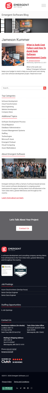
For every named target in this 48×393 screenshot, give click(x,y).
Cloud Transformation (9, 104)
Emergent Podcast (9, 142)
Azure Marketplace (9, 148)
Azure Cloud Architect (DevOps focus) (14, 290)
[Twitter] (21, 388)
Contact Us (24, 228)
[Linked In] (17, 388)
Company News (7, 112)
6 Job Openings (6, 310)
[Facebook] (28, 388)
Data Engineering (8, 107)
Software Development (10, 101)
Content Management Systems (13, 131)
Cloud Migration (8, 125)
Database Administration (11, 128)
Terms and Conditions (21, 382)
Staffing (4, 133)
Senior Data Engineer (8, 295)
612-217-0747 (11, 349)
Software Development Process (14, 122)
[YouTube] (24, 388)
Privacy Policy (7, 382)
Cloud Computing (8, 145)
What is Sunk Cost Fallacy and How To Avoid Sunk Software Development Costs (36, 51)
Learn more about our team (12, 198)
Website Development (9, 109)
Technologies (7, 136)
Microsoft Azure (8, 139)
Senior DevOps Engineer (9, 292)
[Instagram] (31, 388)
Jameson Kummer (34, 60)
